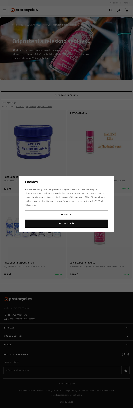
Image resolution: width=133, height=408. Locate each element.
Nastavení (66, 214)
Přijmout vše (66, 223)
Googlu (49, 197)
